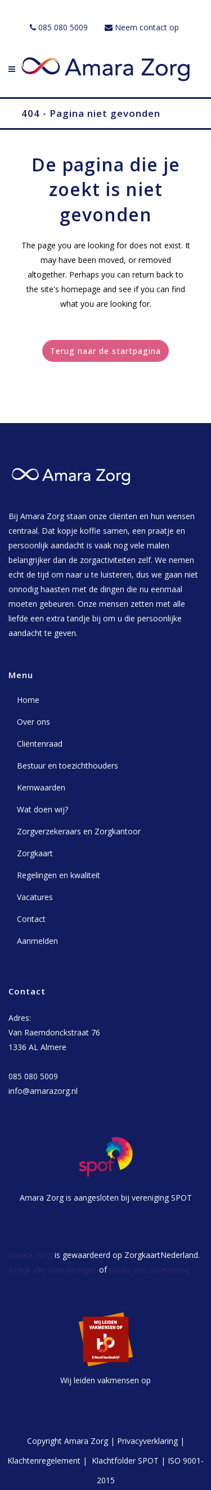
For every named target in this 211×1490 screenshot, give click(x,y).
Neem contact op (147, 27)
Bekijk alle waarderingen (52, 1269)
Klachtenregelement (43, 1460)
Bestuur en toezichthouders (67, 765)
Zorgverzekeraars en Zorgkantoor (79, 831)
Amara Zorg (30, 1255)
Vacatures (35, 897)
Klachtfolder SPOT (125, 1460)
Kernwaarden (41, 787)
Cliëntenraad (39, 743)
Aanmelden (37, 940)
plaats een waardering (149, 1269)
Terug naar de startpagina (105, 351)
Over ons (33, 721)
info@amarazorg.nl (43, 1090)
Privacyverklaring (147, 1441)
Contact (31, 919)
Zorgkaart (35, 853)
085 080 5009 (63, 27)
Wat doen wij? (42, 809)
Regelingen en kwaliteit (58, 875)
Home (28, 699)
